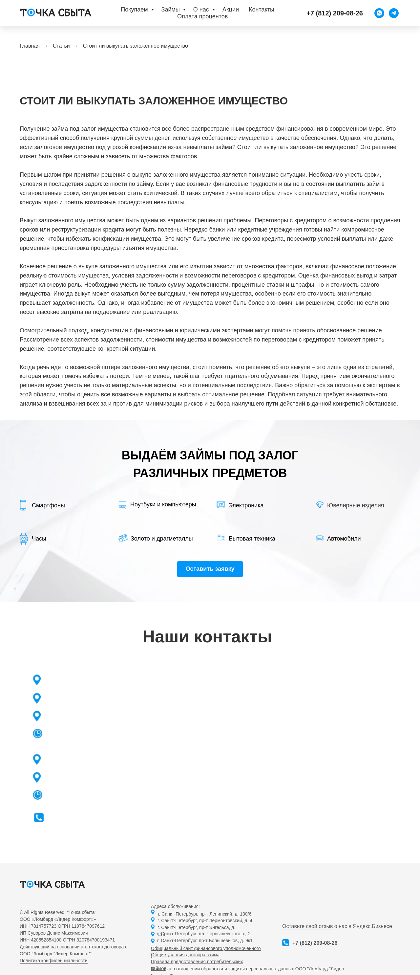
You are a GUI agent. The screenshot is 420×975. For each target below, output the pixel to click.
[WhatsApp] (379, 13)
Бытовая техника (252, 538)
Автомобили (344, 538)
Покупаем (135, 9)
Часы (39, 538)
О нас (202, 9)
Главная (30, 46)
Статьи (61, 46)
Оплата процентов (202, 16)
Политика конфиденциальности (54, 960)
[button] (210, 569)
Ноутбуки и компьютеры (163, 504)
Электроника (245, 505)
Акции (230, 9)
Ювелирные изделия (355, 505)
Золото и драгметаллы (162, 538)
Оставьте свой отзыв (307, 926)
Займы (171, 9)
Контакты (261, 9)
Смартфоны (48, 505)
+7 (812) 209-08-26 (314, 943)
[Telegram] (394, 13)
